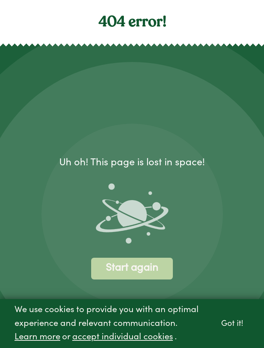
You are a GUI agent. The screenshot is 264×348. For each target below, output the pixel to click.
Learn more (37, 337)
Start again (132, 268)
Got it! (232, 324)
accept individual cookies (122, 337)
